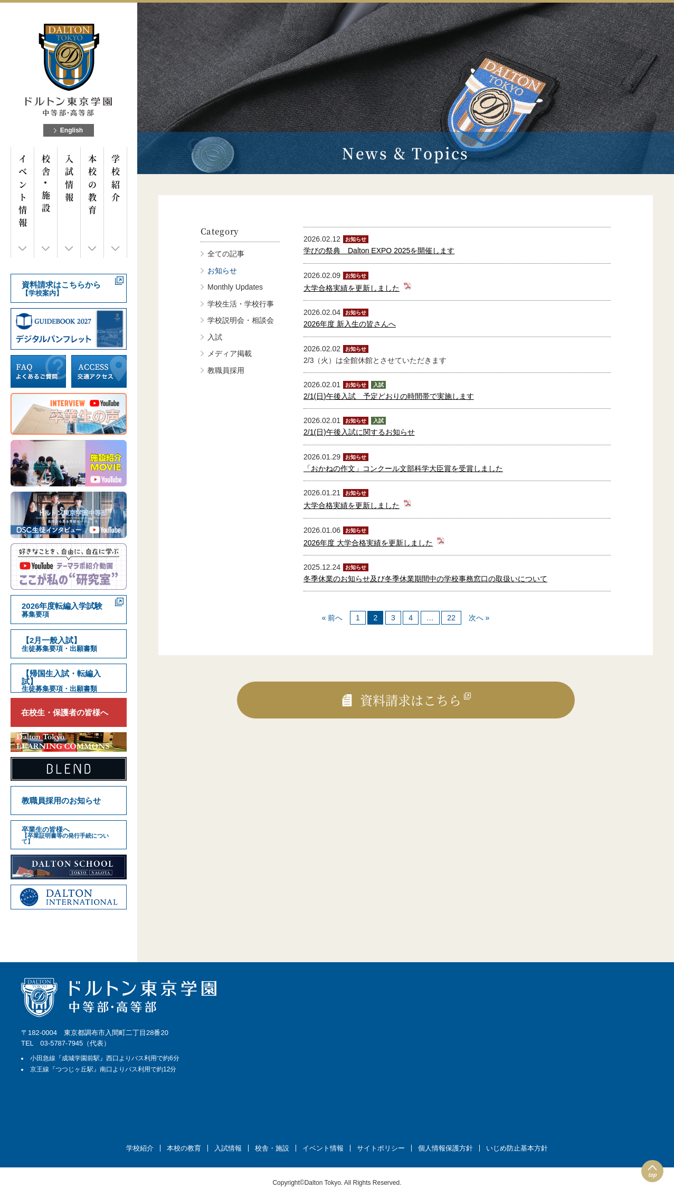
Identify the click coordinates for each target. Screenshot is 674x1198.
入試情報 (69, 178)
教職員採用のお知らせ (61, 800)
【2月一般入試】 (59, 644)
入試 (214, 337)
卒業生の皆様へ (69, 835)
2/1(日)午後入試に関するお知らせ (359, 432)
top (652, 1174)
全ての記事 (225, 254)
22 (451, 618)
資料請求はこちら (410, 700)
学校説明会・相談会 (240, 320)
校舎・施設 (272, 1148)
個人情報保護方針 (445, 1148)
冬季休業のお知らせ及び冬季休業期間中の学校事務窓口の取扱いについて (425, 578)
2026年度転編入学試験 (62, 610)
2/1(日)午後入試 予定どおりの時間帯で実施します (388, 396)
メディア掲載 (229, 353)
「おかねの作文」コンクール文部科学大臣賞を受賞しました (403, 468)
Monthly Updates (235, 287)
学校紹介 (115, 178)
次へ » (479, 618)
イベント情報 (22, 190)
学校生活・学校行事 (240, 304)
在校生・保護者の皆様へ (64, 712)
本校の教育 (92, 184)
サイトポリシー (381, 1148)
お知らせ (222, 270)
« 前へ (332, 618)
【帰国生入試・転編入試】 (61, 681)
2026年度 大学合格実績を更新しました (368, 543)
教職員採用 (225, 370)
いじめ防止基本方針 (517, 1148)
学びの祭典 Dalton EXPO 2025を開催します (378, 250)
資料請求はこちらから (61, 289)
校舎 (46, 183)
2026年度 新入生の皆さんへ (349, 324)
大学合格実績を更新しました (351, 288)
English (71, 130)
